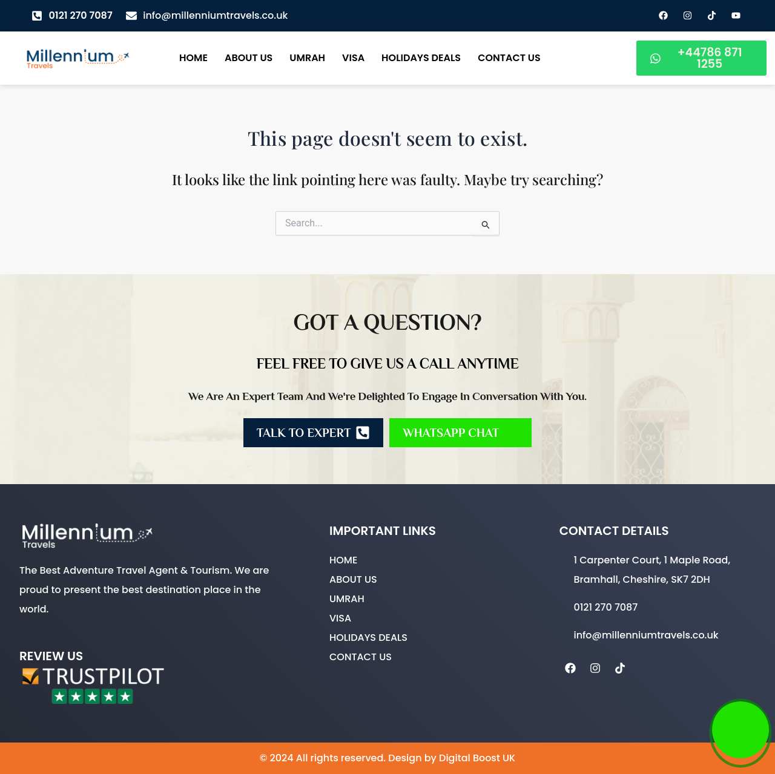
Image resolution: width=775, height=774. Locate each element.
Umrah (307, 58)
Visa (353, 58)
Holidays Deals (421, 58)
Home (193, 58)
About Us (248, 58)
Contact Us (509, 58)
